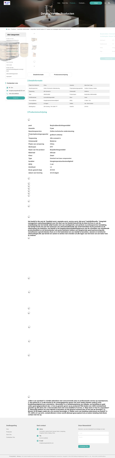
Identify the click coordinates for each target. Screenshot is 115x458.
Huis (58, 3)
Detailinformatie (38, 74)
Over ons (9, 434)
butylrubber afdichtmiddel (23, 29)
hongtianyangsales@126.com (17, 90)
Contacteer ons (10, 437)
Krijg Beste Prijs (82, 58)
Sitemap (19, 456)
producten (73, 3)
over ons (65, 3)
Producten (13, 29)
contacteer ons (82, 3)
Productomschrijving (61, 74)
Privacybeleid (12, 456)
